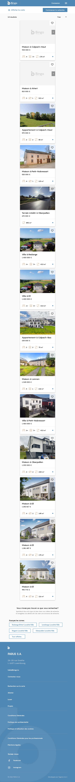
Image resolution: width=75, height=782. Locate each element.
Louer (10, 699)
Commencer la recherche (55, 10)
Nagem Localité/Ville (20, 631)
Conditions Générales (16, 715)
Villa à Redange (29, 254)
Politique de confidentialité (18, 722)
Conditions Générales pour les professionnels (25, 738)
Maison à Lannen (30, 379)
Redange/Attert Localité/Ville (23, 625)
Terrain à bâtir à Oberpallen (36, 213)
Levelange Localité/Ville (51, 625)
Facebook (14, 760)
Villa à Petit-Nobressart (33, 420)
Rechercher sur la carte (16, 686)
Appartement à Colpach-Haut (37, 130)
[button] (53, 32)
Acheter (11, 693)
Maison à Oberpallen (32, 462)
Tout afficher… (17, 637)
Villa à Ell (26, 296)
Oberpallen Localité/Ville (45, 631)
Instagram (14, 767)
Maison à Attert (30, 88)
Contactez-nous (14, 677)
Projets (10, 706)
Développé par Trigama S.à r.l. (57, 777)
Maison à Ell (28, 503)
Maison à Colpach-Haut (34, 47)
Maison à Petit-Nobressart (35, 171)
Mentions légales (14, 745)
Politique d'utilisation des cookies (21, 729)
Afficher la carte (16, 10)
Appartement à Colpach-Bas (36, 337)
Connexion (55, 3)
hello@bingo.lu (13, 670)
